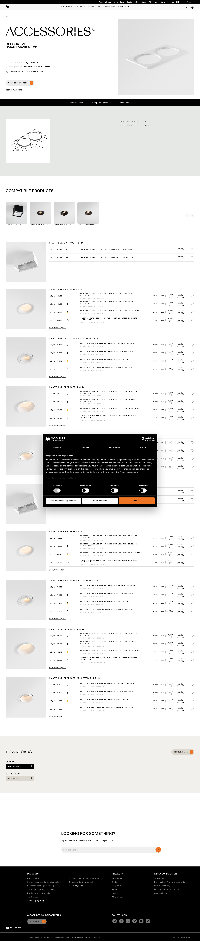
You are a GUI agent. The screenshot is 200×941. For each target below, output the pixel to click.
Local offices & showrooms (166, 889)
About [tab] (143, 447)
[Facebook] (121, 921)
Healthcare (117, 893)
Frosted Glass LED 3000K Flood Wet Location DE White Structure (109, 318)
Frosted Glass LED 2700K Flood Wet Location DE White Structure (108, 294)
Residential (117, 878)
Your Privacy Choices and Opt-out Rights (83, 937)
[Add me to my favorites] (94, 29)
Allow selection (100, 501)
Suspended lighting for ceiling (41, 889)
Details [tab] (86, 447)
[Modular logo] (13, 929)
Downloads (125, 102)
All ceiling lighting (35, 900)
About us (171, 937)
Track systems (34, 897)
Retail (114, 889)
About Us (153, 2)
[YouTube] (141, 921)
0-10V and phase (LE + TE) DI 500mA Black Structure (106, 257)
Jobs (144, 2)
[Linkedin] (128, 921)
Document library (162, 886)
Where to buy (160, 878)
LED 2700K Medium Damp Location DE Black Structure (107, 351)
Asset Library (105, 2)
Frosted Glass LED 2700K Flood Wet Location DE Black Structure (108, 302)
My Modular (119, 2)
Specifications (76, 102)
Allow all (137, 501)
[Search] (186, 7)
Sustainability (133, 2)
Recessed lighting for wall (81, 882)
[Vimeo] (134, 921)
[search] (158, 850)
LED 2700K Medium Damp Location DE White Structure (107, 343)
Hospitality (117, 886)
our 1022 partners (61, 460)
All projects (117, 897)
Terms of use (59, 937)
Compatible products (101, 102)
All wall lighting (76, 886)
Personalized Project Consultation (170, 882)
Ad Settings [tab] (114, 447)
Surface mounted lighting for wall (84, 878)
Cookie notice (46, 937)
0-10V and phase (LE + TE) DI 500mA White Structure (107, 249)
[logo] (7, 6)
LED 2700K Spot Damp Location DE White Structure (106, 368)
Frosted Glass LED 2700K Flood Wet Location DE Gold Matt (111, 311)
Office (115, 882)
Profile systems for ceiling (39, 893)
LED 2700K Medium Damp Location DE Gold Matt (104, 360)
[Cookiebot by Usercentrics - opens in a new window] (143, 439)
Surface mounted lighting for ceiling (44, 882)
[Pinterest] (148, 921)
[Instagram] (114, 921)
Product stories (34, 878)
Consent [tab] (57, 447)
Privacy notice (33, 937)
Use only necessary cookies (63, 501)
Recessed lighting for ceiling (40, 886)
